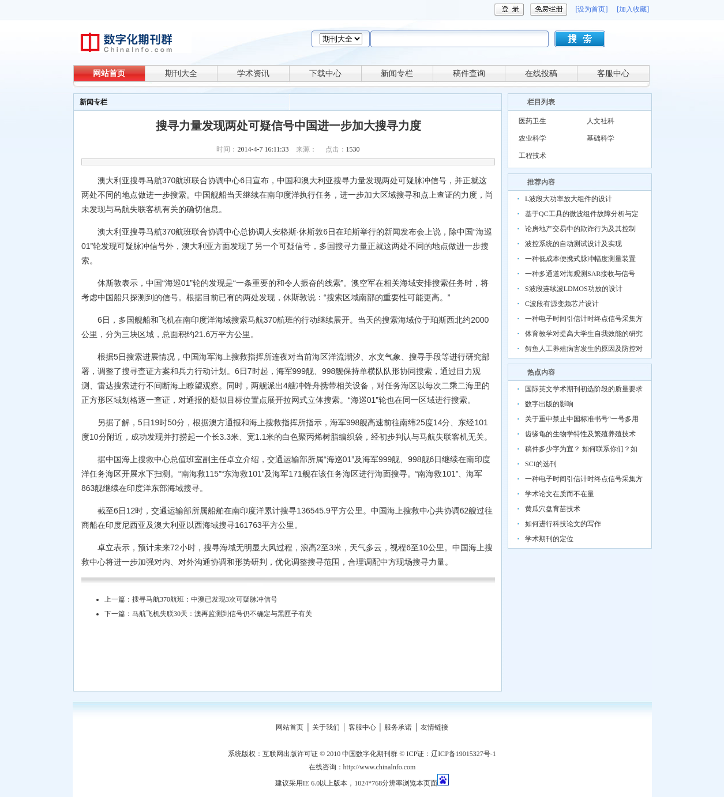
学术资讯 (253, 73)
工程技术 (532, 156)
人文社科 (600, 121)
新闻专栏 (397, 73)
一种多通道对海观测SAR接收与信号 (580, 274)
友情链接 (434, 727)
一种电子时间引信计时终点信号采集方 (584, 319)
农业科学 (532, 138)
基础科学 (600, 138)
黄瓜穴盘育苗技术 (552, 509)
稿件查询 (469, 73)
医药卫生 (532, 121)
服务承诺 (398, 727)
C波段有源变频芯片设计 (562, 304)
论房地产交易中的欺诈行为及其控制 (580, 229)
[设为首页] (591, 9)
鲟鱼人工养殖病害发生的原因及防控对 (584, 349)
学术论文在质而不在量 (559, 494)
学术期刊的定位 (549, 539)
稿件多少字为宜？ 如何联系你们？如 (581, 449)
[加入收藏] (633, 9)
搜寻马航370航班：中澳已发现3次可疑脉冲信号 (204, 599)
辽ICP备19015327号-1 (463, 754)
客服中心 (613, 73)
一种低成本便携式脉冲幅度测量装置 (580, 259)
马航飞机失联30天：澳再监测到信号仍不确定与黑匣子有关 (222, 614)
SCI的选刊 (541, 464)
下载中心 (325, 73)
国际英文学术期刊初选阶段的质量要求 (584, 389)
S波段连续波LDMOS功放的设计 (573, 289)
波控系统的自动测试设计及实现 (573, 244)
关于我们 (326, 727)
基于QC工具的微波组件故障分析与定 (582, 214)
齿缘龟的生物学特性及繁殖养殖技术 (580, 434)
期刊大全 (181, 73)
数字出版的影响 (549, 404)
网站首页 (109, 73)
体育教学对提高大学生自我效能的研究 (584, 334)
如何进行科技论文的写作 (563, 524)
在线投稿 (541, 73)
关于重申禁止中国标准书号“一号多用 (582, 419)
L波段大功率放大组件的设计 (568, 199)
